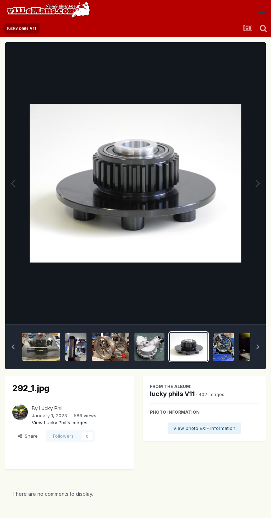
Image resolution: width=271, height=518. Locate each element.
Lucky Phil (50, 408)
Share (28, 436)
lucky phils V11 (172, 393)
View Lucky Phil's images (60, 422)
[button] (13, 346)
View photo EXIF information (204, 428)
